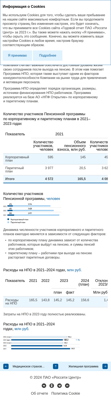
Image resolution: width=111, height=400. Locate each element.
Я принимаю (17, 55)
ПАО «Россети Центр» (62, 377)
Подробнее (47, 55)
